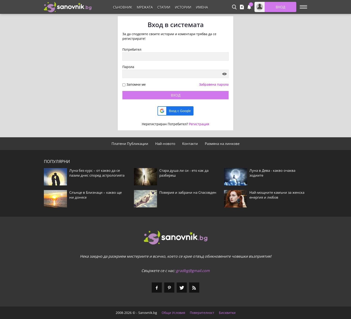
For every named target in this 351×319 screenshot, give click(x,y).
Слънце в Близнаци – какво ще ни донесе (95, 195)
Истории (183, 7)
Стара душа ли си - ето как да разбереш (184, 173)
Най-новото (165, 143)
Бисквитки (227, 312)
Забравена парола (214, 84)
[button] (175, 111)
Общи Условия (173, 312)
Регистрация (199, 124)
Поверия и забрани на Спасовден (187, 192)
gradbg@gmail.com (193, 270)
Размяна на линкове (222, 143)
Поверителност (202, 312)
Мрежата (145, 7)
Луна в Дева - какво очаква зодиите (272, 173)
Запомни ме (136, 84)
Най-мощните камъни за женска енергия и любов (276, 195)
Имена (202, 7)
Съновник (122, 7)
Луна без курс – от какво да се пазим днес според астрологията (96, 173)
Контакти (190, 143)
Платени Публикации (130, 143)
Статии (163, 7)
